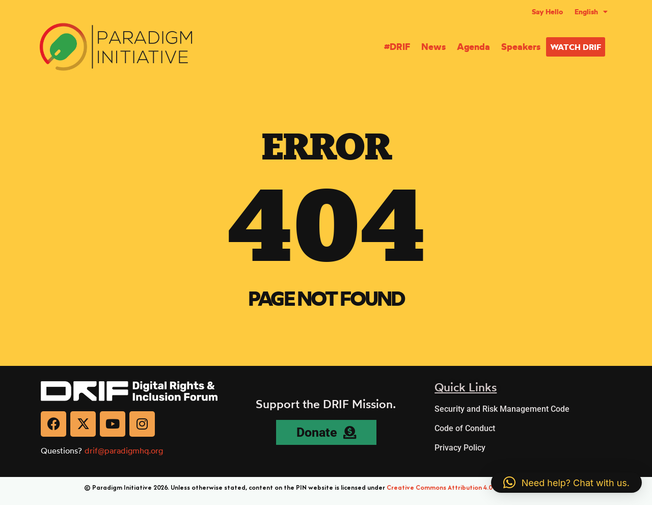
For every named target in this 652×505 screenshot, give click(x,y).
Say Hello (547, 11)
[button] (566, 482)
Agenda (473, 47)
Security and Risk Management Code (501, 409)
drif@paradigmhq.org (124, 450)
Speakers (520, 47)
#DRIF (397, 47)
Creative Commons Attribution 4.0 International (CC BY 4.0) (477, 487)
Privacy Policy (459, 448)
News (433, 47)
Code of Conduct (464, 428)
